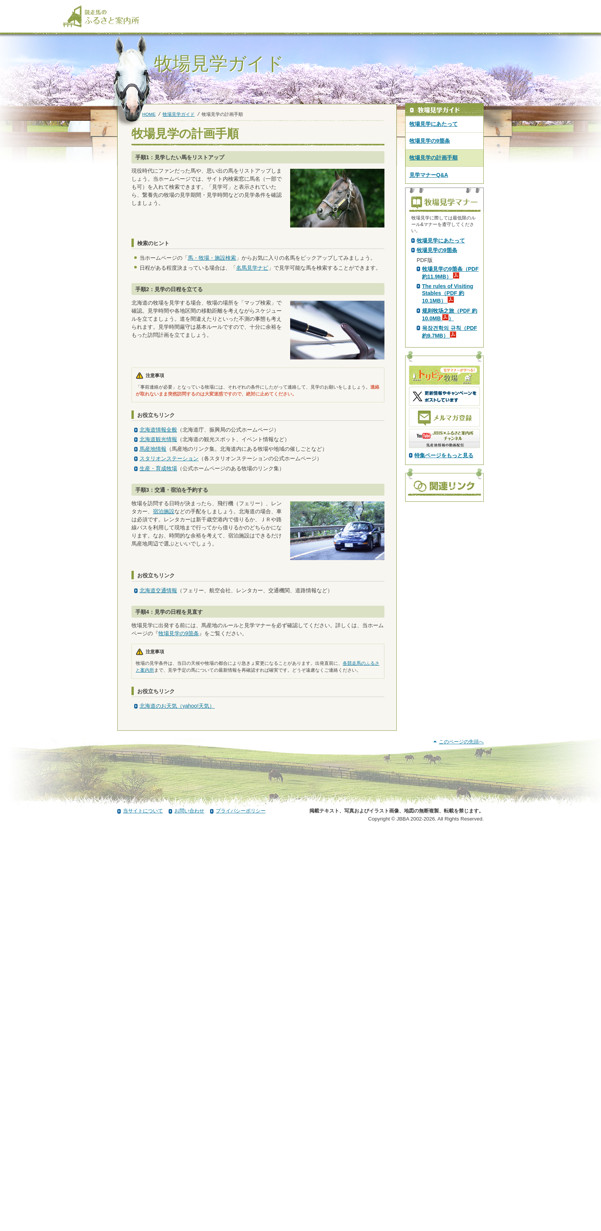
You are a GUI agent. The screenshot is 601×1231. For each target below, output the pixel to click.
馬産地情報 (153, 449)
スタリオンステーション (169, 458)
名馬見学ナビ (252, 268)
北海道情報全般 (158, 430)
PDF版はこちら (437, 306)
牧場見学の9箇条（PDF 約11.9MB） (450, 408)
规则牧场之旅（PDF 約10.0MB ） (449, 449)
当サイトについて (143, 1209)
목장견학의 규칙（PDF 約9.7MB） (449, 467)
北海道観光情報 (158, 439)
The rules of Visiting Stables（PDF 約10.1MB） (447, 428)
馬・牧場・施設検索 (212, 258)
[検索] (533, 7)
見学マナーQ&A (428, 175)
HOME (149, 114)
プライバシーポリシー (241, 1209)
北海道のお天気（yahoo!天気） (177, 706)
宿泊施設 (163, 511)
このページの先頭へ (461, 1140)
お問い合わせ (189, 1209)
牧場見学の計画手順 (433, 158)
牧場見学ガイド (179, 114)
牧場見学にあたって (433, 124)
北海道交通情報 (158, 590)
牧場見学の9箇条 (178, 633)
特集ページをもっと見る (443, 590)
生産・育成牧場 (158, 468)
